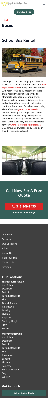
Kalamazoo (8, 306)
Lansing (6, 310)
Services (6, 239)
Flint (4, 299)
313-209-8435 (24, 11)
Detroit (6, 292)
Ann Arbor (7, 285)
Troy (4, 324)
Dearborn (7, 288)
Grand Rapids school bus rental (25, 124)
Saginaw (6, 317)
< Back (5, 20)
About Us (7, 253)
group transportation (28, 109)
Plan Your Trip (9, 257)
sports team (14, 87)
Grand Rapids (9, 303)
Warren (6, 328)
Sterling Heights (10, 321)
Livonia (6, 313)
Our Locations (9, 243)
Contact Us (8, 262)
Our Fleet (7, 234)
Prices (5, 248)
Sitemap (6, 266)
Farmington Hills (11, 295)
